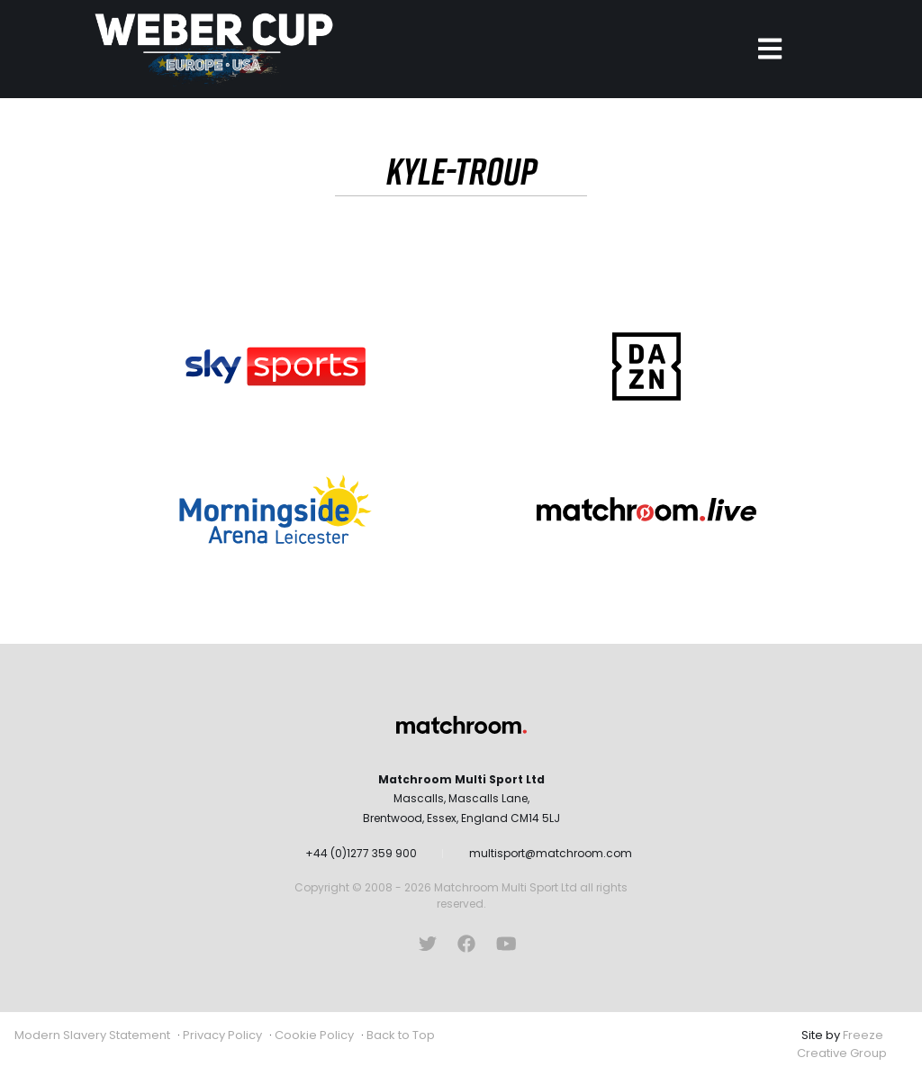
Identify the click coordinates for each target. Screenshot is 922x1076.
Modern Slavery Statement (92, 1035)
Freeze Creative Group (842, 1044)
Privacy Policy (222, 1035)
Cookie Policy (314, 1035)
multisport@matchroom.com (550, 853)
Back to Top (400, 1035)
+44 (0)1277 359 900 (361, 853)
